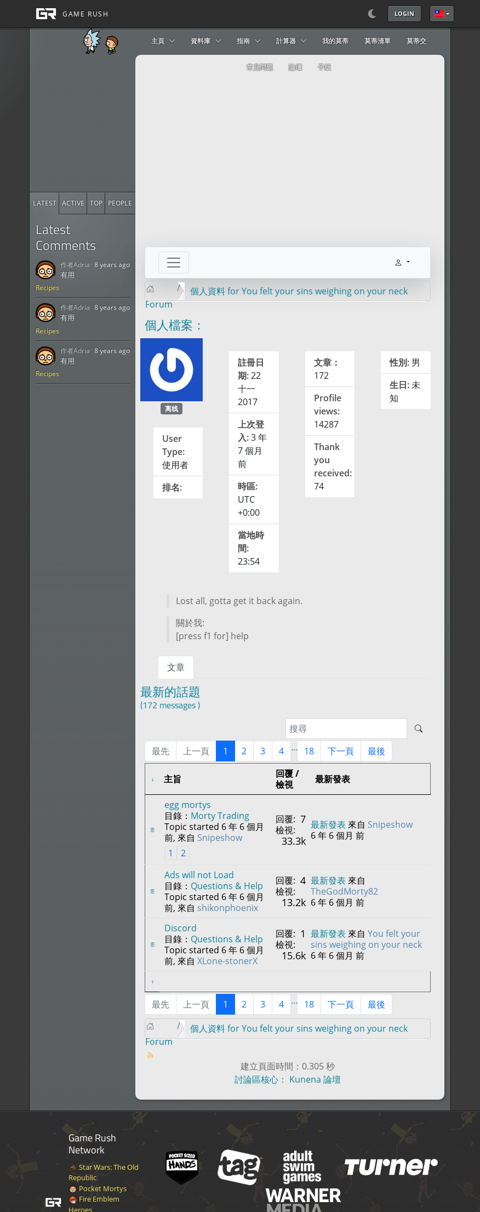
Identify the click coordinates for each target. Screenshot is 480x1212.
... (294, 747)
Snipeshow (219, 838)
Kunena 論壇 (315, 1079)
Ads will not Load (199, 875)
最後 (376, 751)
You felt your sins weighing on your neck (366, 939)
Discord (180, 928)
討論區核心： (261, 1079)
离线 (171, 408)
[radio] (44, 203)
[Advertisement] (112, 123)
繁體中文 (439, 13)
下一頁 (341, 751)
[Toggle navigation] (173, 263)
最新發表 (328, 824)
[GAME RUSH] (69, 13)
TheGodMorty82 (344, 891)
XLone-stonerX (227, 961)
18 (309, 751)
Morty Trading (220, 816)
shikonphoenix (227, 908)
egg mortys (187, 805)
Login (404, 13)
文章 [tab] (176, 667)
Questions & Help (227, 886)
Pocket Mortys (97, 1188)
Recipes (47, 287)
